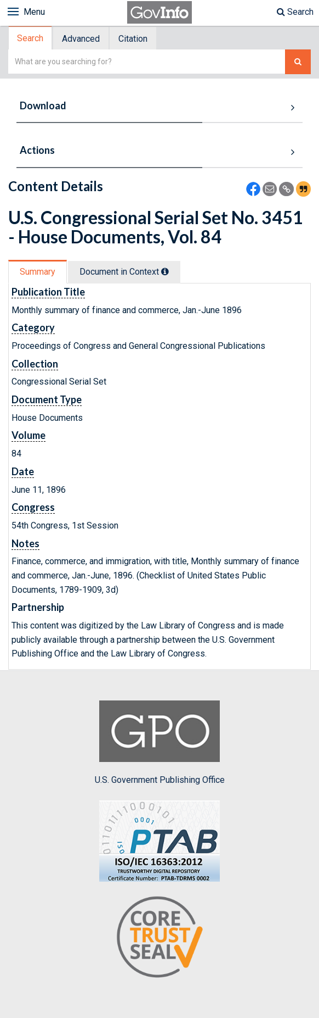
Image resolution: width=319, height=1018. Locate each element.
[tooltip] (165, 271)
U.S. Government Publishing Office (160, 742)
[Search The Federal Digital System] (298, 61)
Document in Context (124, 271)
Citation (132, 39)
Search (295, 12)
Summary (37, 271)
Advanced (81, 39)
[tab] (30, 38)
